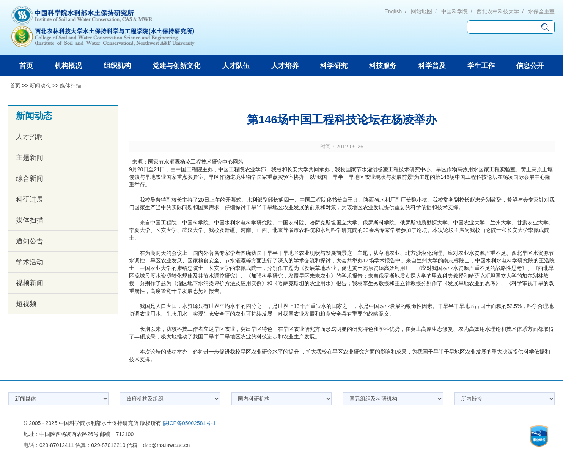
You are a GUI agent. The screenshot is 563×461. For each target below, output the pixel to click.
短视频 (26, 304)
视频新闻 (29, 283)
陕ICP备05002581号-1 (189, 423)
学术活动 (29, 262)
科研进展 (29, 199)
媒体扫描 (70, 85)
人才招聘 (29, 137)
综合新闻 (29, 178)
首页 (15, 85)
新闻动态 (40, 85)
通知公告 (29, 241)
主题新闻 (29, 157)
